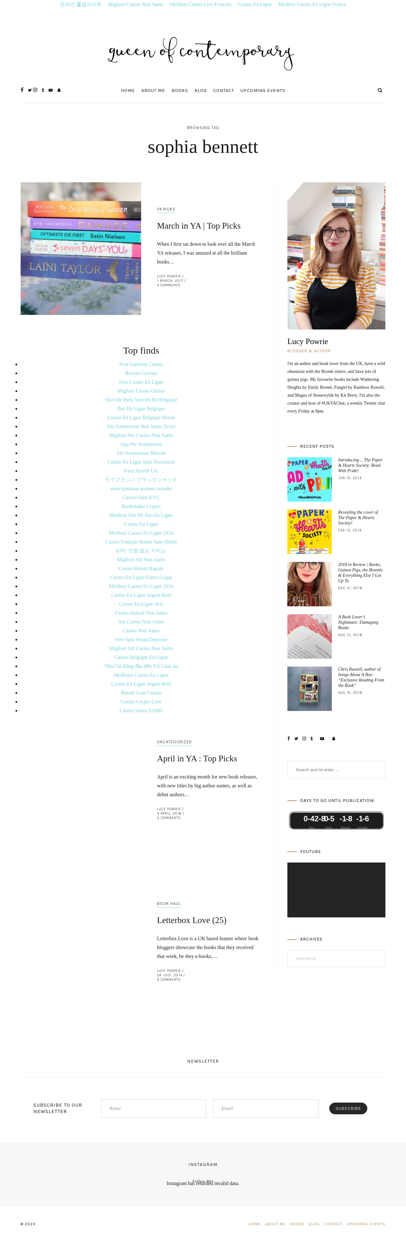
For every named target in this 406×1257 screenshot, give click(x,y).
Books (180, 90)
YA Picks (166, 209)
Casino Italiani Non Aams (141, 612)
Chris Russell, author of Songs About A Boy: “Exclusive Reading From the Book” (361, 677)
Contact (223, 90)
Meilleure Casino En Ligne (141, 675)
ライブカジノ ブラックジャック (141, 479)
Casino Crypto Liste (141, 701)
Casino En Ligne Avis (141, 604)
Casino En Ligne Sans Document (141, 462)
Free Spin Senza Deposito (141, 639)
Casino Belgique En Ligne (141, 657)
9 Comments (169, 980)
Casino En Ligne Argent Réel (141, 595)
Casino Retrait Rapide (141, 568)
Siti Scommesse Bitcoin (141, 453)
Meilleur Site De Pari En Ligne (141, 515)
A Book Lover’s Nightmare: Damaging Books (358, 622)
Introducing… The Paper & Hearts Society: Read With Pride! (360, 465)
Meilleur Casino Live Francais (201, 4)
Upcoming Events (262, 90)
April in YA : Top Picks (197, 758)
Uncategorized (174, 741)
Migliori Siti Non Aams (141, 559)
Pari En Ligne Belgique (141, 408)
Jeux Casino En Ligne (141, 382)
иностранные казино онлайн (141, 488)
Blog (200, 90)
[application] (336, 890)
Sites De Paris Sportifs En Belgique (141, 399)
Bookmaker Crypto (140, 506)
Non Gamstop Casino (141, 364)
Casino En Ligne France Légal (141, 577)
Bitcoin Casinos (141, 373)
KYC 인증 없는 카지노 (141, 550)
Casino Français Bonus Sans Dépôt (141, 541)
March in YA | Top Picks (199, 226)
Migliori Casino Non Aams (135, 4)
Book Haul (169, 903)
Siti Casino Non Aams (141, 621)
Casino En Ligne (255, 4)
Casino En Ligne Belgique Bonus (141, 417)
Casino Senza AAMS (141, 710)
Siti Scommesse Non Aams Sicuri (141, 426)
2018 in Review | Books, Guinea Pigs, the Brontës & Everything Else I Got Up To (360, 572)
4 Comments (168, 285)
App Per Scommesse (141, 444)
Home (128, 90)
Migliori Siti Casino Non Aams (141, 435)
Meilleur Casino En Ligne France (312, 4)
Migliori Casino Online (141, 391)
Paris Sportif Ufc (141, 470)
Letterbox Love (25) (191, 920)
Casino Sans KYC (141, 497)
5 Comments (169, 818)
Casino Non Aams (141, 630)
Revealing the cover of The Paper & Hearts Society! (358, 517)
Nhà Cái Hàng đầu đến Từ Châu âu (141, 666)
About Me (153, 90)
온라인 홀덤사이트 (81, 4)
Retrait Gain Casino (141, 692)
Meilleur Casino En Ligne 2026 (141, 533)
